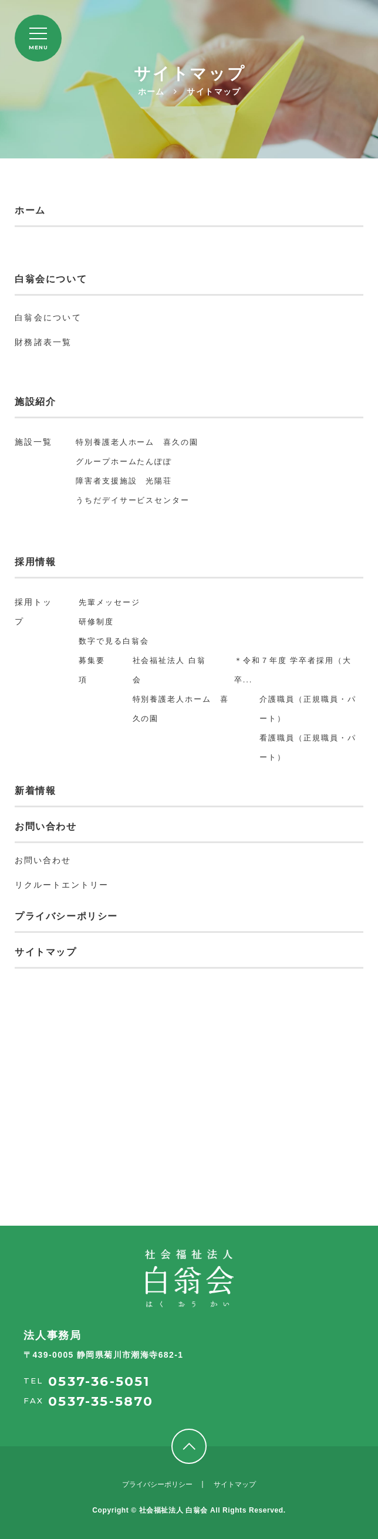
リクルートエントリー (62, 884)
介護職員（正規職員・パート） (307, 709)
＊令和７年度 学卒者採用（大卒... (293, 670)
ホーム (30, 210)
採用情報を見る (190, 1196)
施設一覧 (33, 442)
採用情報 (35, 562)
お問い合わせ (46, 826)
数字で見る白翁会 (114, 641)
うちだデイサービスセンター (133, 500)
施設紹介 (35, 402)
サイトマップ (46, 952)
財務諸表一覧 (43, 342)
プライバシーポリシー (66, 916)
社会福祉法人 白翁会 (169, 670)
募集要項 (92, 670)
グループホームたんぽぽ (124, 461)
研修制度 (96, 621)
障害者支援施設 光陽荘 (124, 480)
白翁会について (51, 279)
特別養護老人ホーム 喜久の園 (137, 442)
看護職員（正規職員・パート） (307, 747)
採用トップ (33, 611)
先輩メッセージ (109, 602)
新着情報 (35, 791)
